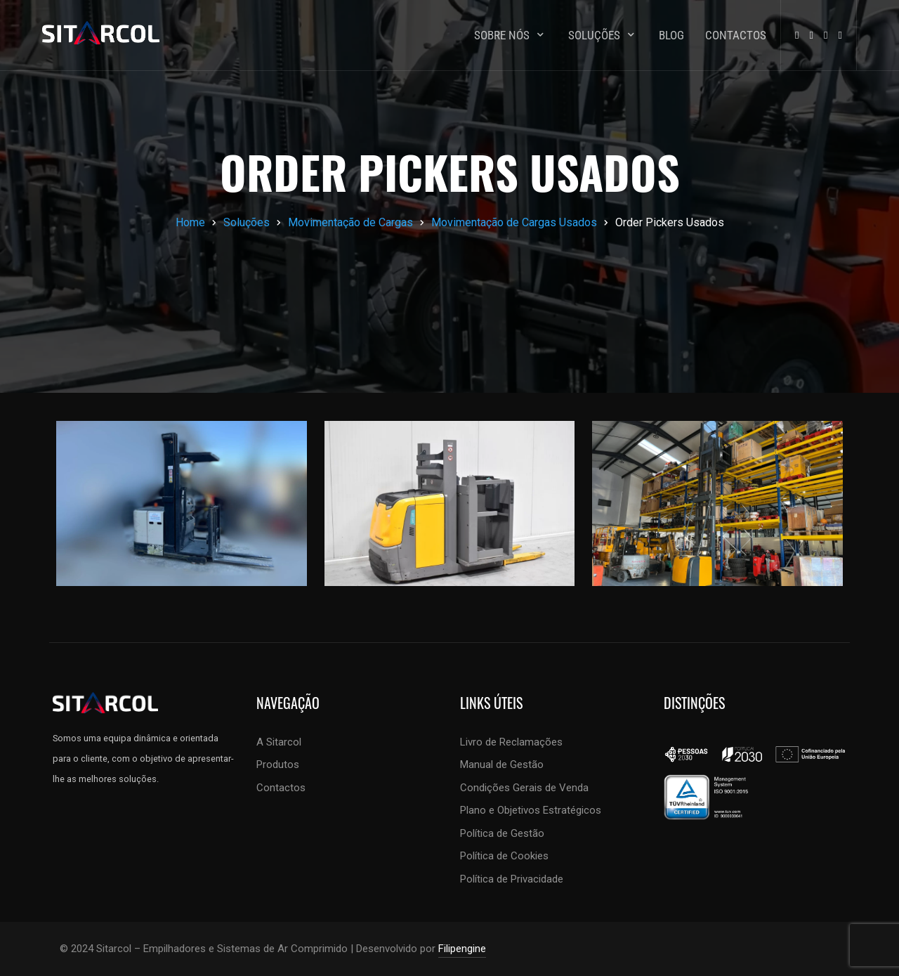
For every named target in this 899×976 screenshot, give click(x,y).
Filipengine (462, 948)
